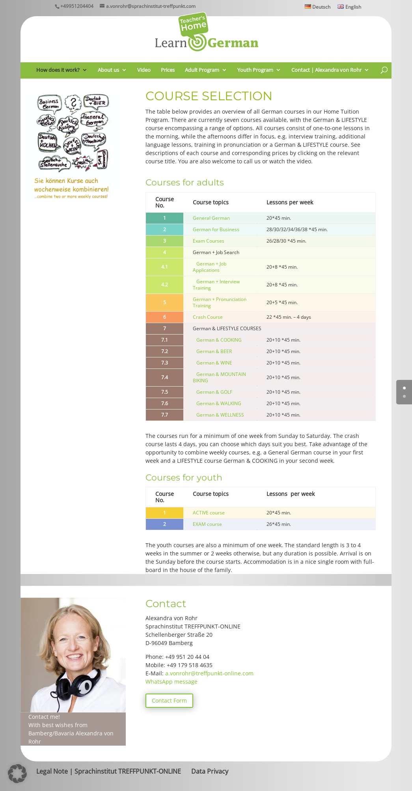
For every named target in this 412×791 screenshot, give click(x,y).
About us (108, 70)
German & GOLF (214, 392)
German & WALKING (219, 403)
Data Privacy (209, 771)
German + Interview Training (216, 284)
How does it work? (58, 70)
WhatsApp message (171, 681)
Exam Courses (208, 240)
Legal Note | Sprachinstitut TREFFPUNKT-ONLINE (108, 771)
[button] (17, 773)
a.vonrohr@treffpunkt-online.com (209, 673)
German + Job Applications (209, 266)
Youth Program (255, 70)
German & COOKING (219, 340)
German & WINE (212, 362)
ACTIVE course (209, 512)
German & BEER (214, 351)
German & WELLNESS (220, 414)
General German (211, 218)
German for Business (216, 229)
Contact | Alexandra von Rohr (326, 70)
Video (144, 70)
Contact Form (169, 700)
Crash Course (208, 317)
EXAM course (207, 524)
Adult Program (202, 70)
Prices (168, 70)
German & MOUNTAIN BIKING (219, 377)
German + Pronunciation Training (219, 302)
